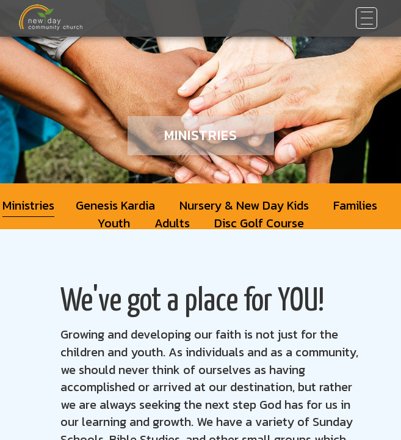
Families (355, 205)
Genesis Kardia (115, 205)
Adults (172, 223)
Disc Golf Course (259, 223)
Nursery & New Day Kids (244, 205)
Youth (114, 223)
